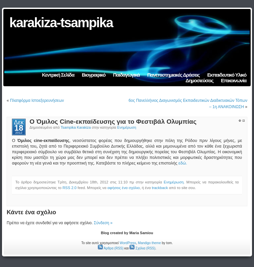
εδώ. (182, 163)
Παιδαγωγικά (126, 75)
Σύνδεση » (103, 223)
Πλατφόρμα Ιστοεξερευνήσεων (37, 100)
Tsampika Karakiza (76, 127)
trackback (160, 188)
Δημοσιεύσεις (199, 80)
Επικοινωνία (233, 80)
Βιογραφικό (94, 75)
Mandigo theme (149, 243)
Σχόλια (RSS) (142, 248)
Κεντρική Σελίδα (58, 75)
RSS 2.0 (70, 188)
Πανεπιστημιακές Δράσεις (173, 75)
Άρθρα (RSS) (111, 248)
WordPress (128, 243)
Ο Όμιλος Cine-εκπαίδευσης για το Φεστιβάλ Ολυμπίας (113, 121)
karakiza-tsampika (61, 22)
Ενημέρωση (126, 127)
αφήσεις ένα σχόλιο (124, 188)
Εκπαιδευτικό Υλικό (226, 75)
